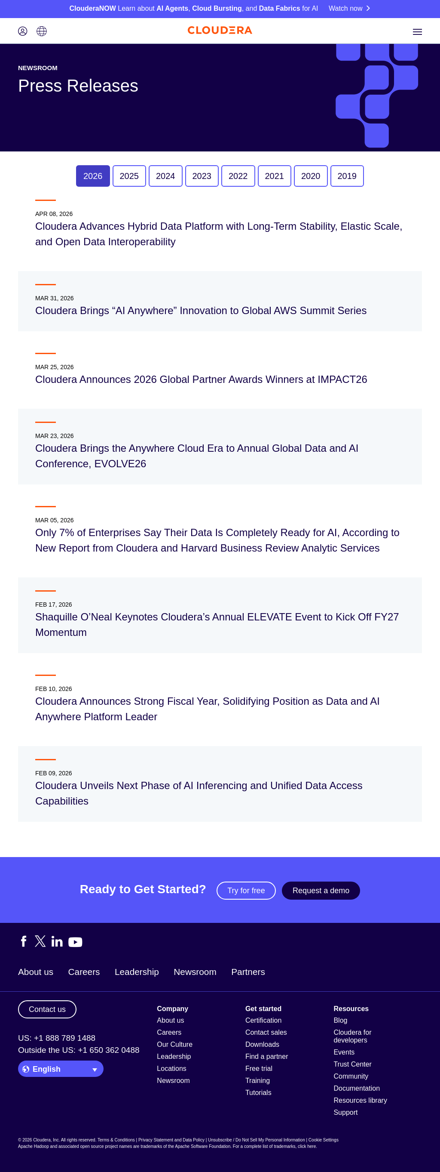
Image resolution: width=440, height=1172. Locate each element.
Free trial (258, 1068)
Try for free (246, 890)
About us (35, 972)
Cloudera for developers (352, 1036)
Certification (263, 1020)
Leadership (137, 972)
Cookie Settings (324, 1140)
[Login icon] (23, 32)
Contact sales (266, 1032)
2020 (311, 176)
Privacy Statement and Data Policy (171, 1140)
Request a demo (321, 890)
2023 (202, 176)
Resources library (360, 1100)
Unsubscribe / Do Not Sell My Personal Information (256, 1140)
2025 (129, 176)
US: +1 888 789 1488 (56, 1037)
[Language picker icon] (41, 32)
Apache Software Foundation (202, 1146)
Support (345, 1112)
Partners (248, 972)
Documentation (356, 1088)
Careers (84, 972)
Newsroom (195, 972)
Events (343, 1052)
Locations (171, 1068)
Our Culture (174, 1044)
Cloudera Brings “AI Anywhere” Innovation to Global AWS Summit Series (201, 310)
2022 (238, 176)
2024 (165, 176)
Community (350, 1076)
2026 (93, 176)
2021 (274, 176)
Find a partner (266, 1056)
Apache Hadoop (33, 1146)
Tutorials (258, 1092)
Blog (340, 1020)
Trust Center (352, 1064)
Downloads (262, 1044)
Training (257, 1080)
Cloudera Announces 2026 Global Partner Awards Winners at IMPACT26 (201, 379)
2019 (347, 176)
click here (307, 1146)
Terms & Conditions (116, 1140)
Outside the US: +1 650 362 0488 (79, 1050)
